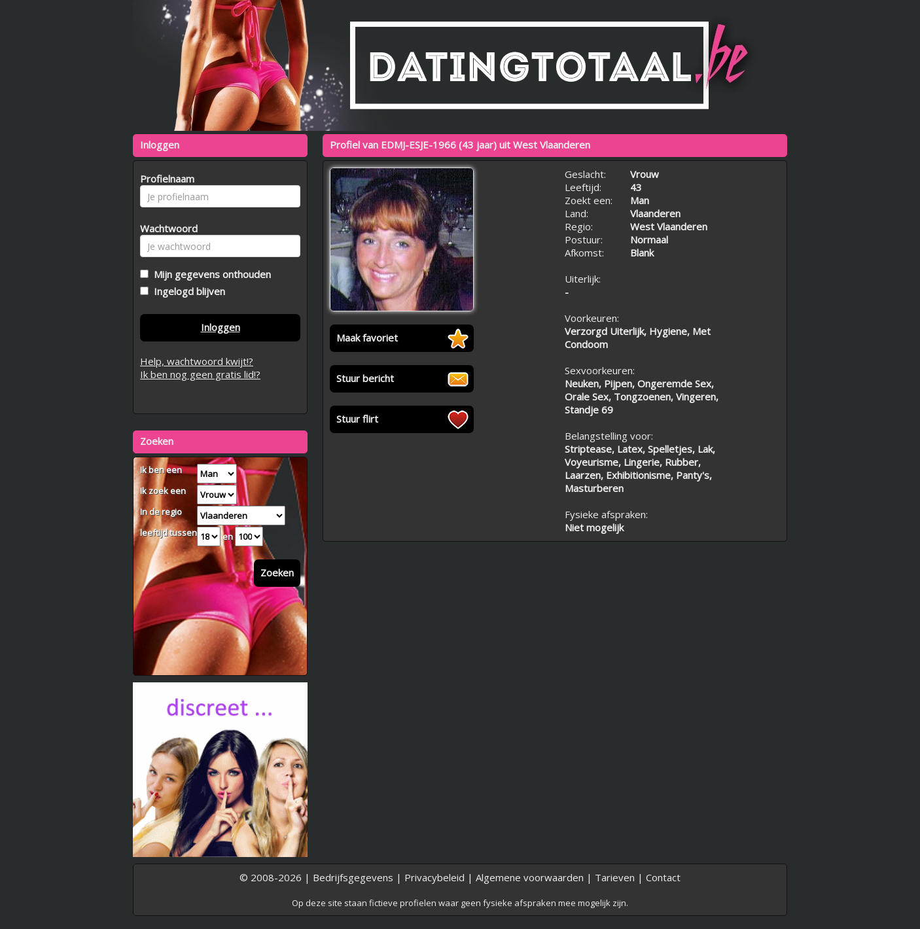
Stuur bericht (365, 378)
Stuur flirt (357, 418)
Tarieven (615, 877)
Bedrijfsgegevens (353, 877)
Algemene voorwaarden (530, 877)
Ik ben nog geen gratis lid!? (200, 374)
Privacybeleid (434, 877)
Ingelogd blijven (187, 291)
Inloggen (220, 327)
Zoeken (277, 572)
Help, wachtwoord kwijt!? (196, 361)
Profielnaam (165, 178)
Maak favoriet (367, 337)
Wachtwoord (165, 228)
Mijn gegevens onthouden (210, 274)
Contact (663, 877)
